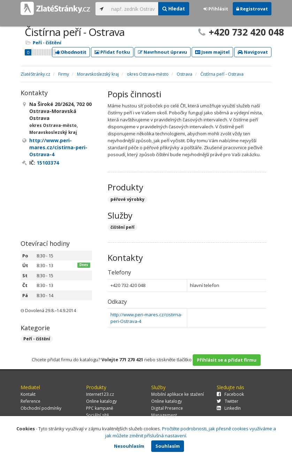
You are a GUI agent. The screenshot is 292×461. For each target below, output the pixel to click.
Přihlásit (215, 9)
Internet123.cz (100, 394)
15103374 (48, 162)
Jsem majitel (212, 52)
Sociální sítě (97, 415)
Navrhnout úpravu (162, 52)
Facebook (230, 394)
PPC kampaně (99, 408)
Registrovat (252, 9)
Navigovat (253, 52)
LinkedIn (229, 408)
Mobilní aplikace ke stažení (177, 394)
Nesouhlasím (129, 446)
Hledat (173, 8)
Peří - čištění (47, 42)
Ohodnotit (70, 52)
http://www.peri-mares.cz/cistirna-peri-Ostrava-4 (58, 147)
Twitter (227, 401)
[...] (133, 8)
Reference (30, 401)
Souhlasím (167, 446)
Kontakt (28, 394)
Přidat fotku (112, 52)
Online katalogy (101, 401)
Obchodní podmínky (41, 408)
